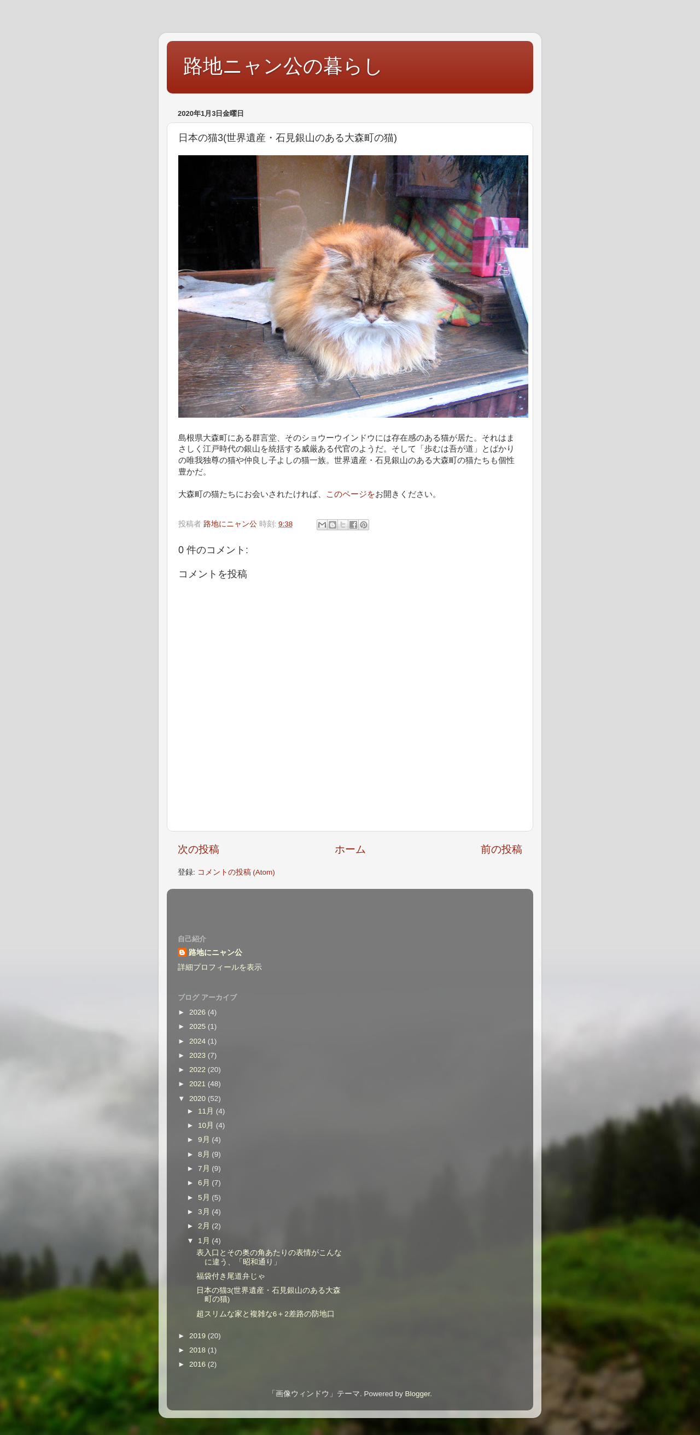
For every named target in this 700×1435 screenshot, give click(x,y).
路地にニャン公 (215, 952)
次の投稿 (198, 849)
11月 (207, 1111)
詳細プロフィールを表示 (220, 967)
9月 (205, 1139)
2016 (198, 1364)
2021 (198, 1084)
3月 (205, 1212)
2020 (198, 1098)
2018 (198, 1350)
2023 (198, 1055)
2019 (198, 1336)
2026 (198, 1012)
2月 (205, 1226)
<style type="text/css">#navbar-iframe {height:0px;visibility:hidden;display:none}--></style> (350, 904)
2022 (198, 1069)
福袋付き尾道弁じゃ (230, 1276)
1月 (205, 1241)
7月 (205, 1168)
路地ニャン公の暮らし (283, 66)
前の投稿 (501, 849)
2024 (198, 1041)
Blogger (417, 1394)
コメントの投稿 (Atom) (236, 872)
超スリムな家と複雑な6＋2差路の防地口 (265, 1314)
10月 (207, 1125)
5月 (205, 1197)
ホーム (350, 849)
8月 (205, 1154)
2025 (198, 1026)
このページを (350, 494)
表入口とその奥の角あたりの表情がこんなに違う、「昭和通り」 (269, 1257)
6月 (205, 1183)
